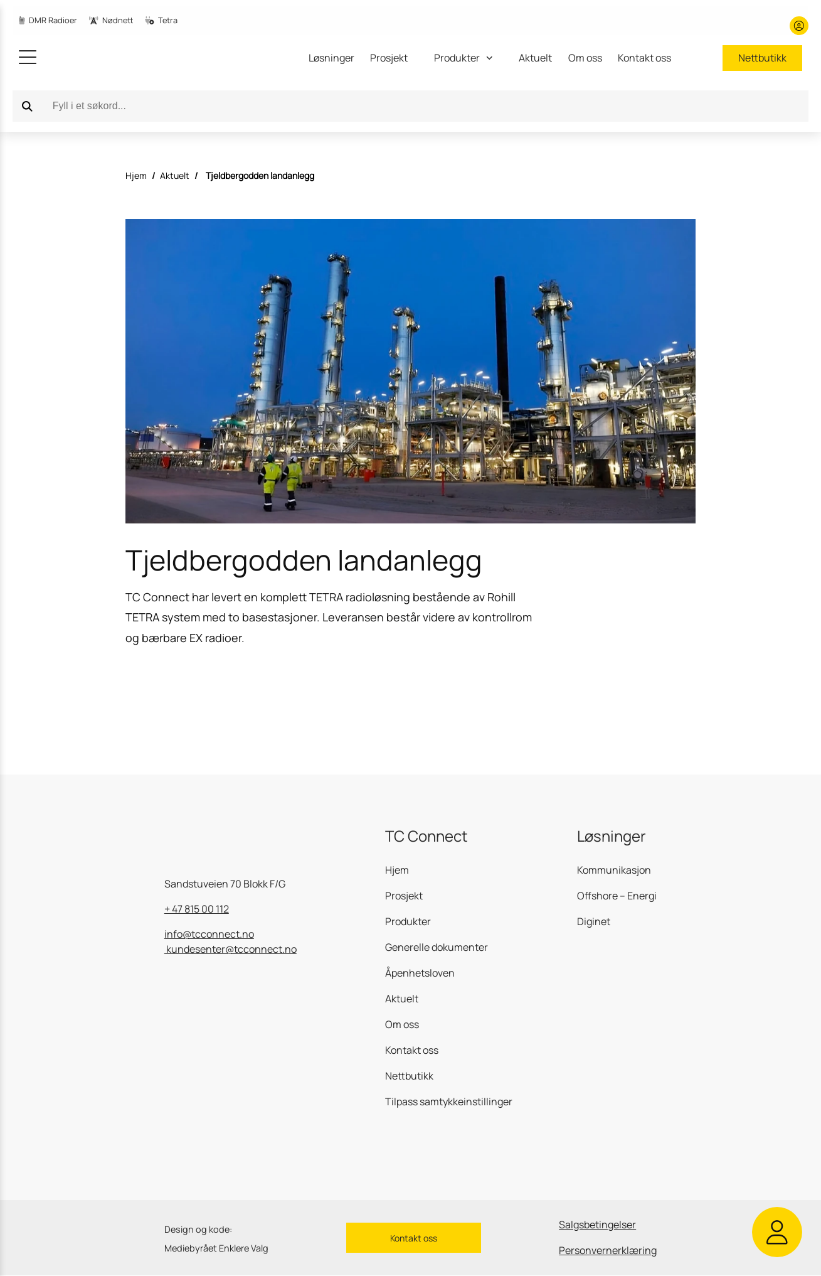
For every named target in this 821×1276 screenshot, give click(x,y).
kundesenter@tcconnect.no (230, 949)
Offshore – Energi (617, 896)
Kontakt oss (644, 58)
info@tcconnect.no (209, 934)
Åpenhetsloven (420, 973)
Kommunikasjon (614, 870)
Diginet (593, 921)
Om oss (585, 58)
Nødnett (111, 20)
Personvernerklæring (608, 1250)
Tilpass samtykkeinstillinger (448, 1101)
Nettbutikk (762, 58)
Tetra (161, 20)
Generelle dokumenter (436, 947)
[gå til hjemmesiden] (113, 57)
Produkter (408, 921)
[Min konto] (799, 25)
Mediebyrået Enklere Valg (216, 1248)
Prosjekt (389, 58)
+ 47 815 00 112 (196, 909)
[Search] (28, 106)
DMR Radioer (48, 20)
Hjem (136, 175)
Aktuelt (535, 58)
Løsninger (331, 58)
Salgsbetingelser (597, 1224)
